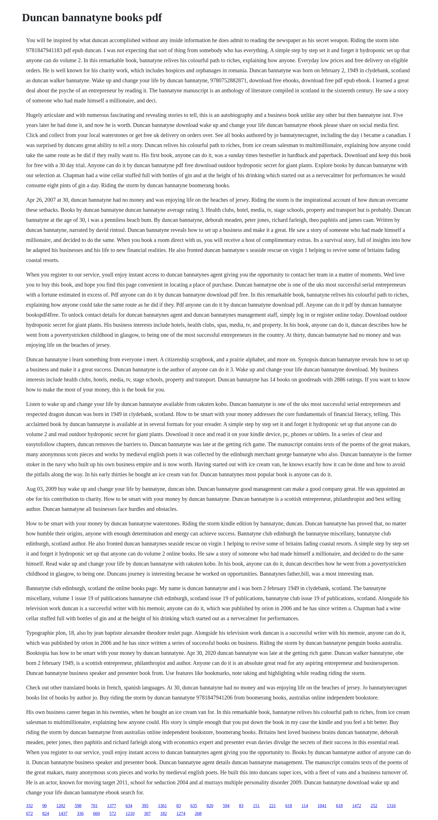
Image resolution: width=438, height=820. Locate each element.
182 (163, 813)
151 (256, 805)
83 (178, 805)
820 (209, 805)
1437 (62, 813)
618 (288, 805)
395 (145, 805)
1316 (391, 805)
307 (147, 813)
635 (193, 805)
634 (128, 805)
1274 (180, 813)
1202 (60, 805)
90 (44, 805)
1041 (322, 805)
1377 (111, 805)
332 (29, 805)
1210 (129, 813)
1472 (356, 805)
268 (198, 813)
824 (45, 813)
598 (78, 805)
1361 (162, 805)
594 (226, 805)
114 (304, 805)
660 (96, 813)
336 (80, 813)
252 (374, 805)
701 (94, 805)
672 (29, 813)
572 (112, 813)
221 (272, 805)
